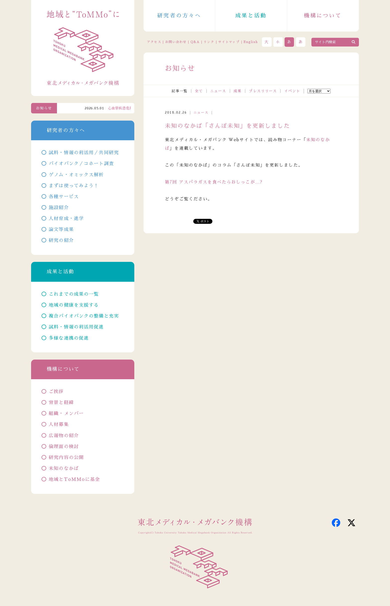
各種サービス (64, 196)
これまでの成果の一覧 (74, 294)
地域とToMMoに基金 (74, 479)
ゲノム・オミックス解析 (76, 175)
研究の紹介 (61, 240)
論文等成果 (61, 229)
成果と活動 (251, 15)
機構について (323, 15)
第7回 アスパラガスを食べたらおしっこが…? (213, 182)
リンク (208, 42)
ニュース (218, 91)
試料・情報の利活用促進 (76, 327)
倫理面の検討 (64, 446)
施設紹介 (59, 207)
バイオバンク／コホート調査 (81, 163)
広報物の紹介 (64, 435)
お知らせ (44, 108)
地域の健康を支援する (74, 305)
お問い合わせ (176, 42)
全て (199, 91)
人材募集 (59, 424)
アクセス (154, 42)
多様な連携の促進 (69, 338)
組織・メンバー (66, 413)
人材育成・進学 (66, 218)
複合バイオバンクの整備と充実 (84, 316)
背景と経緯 (61, 402)
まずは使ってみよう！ (74, 186)
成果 (238, 91)
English (251, 42)
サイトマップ (229, 42)
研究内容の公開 (66, 457)
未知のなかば (64, 468)
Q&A (195, 42)
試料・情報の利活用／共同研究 (84, 152)
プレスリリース (263, 91)
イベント (292, 91)
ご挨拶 (56, 391)
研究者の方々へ (179, 15)
